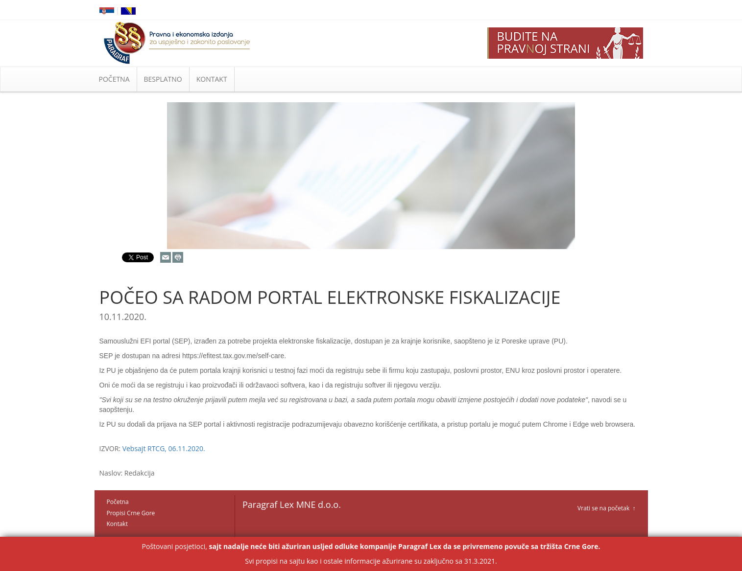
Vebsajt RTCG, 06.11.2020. (163, 448)
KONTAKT (211, 79)
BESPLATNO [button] (163, 79)
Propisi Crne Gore (131, 513)
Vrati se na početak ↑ (606, 508)
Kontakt (117, 524)
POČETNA (114, 79)
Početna (118, 502)
